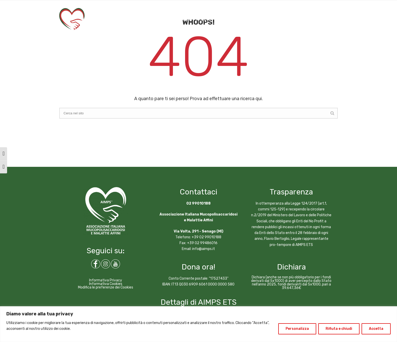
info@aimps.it (203, 249)
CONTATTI (273, 19)
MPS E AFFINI (207, 19)
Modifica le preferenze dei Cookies (105, 287)
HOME (92, 19)
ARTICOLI (249, 19)
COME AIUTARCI (176, 19)
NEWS (230, 19)
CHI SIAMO (112, 19)
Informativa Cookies (105, 284)
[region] (198, 324)
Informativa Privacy (105, 280)
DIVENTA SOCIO (326, 19)
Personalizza (297, 329)
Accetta (376, 329)
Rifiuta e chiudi (339, 329)
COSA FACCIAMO (141, 19)
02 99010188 (198, 203)
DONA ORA (297, 19)
